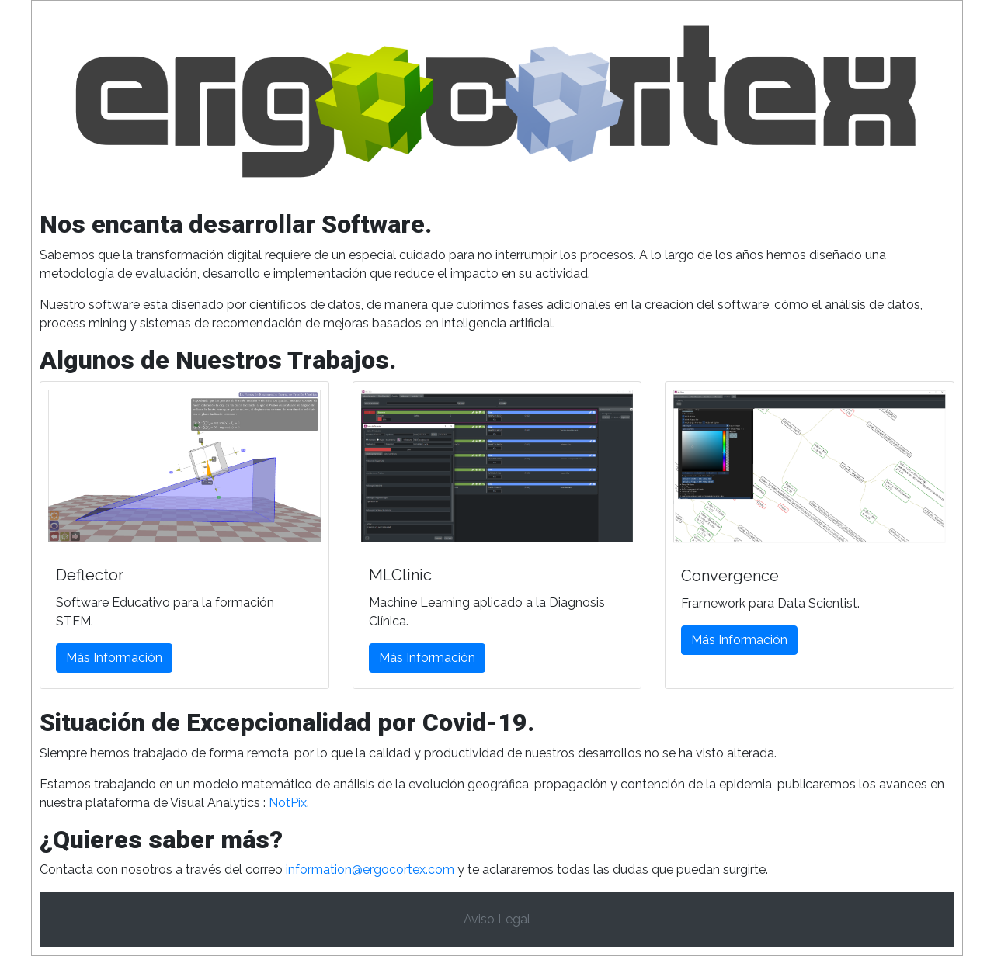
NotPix (288, 802)
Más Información (114, 657)
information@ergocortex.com (370, 869)
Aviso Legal (497, 919)
